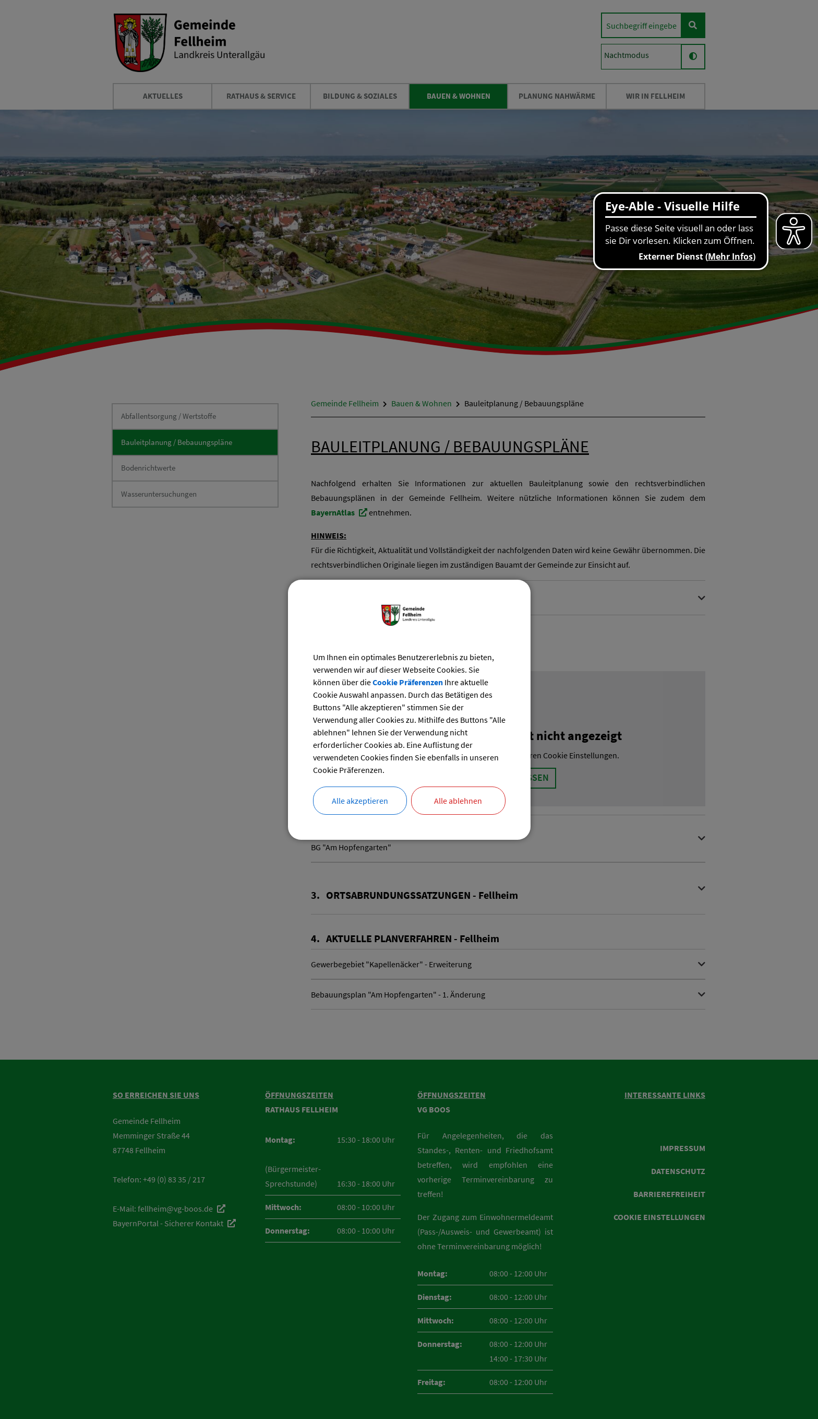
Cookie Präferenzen (407, 682)
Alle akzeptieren (360, 800)
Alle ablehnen (458, 800)
